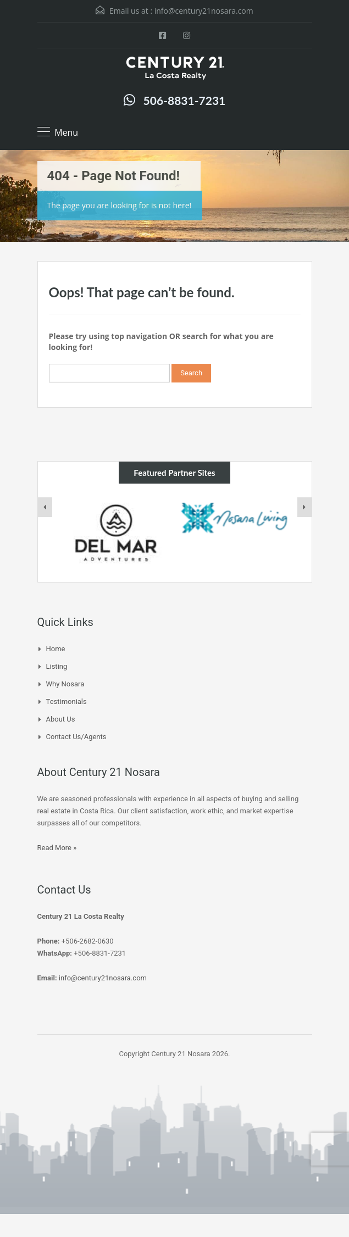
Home (55, 649)
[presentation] (45, 507)
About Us (60, 719)
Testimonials (66, 701)
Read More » (57, 848)
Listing (57, 666)
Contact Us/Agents (76, 737)
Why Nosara (65, 684)
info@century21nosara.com (203, 10)
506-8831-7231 (184, 100)
